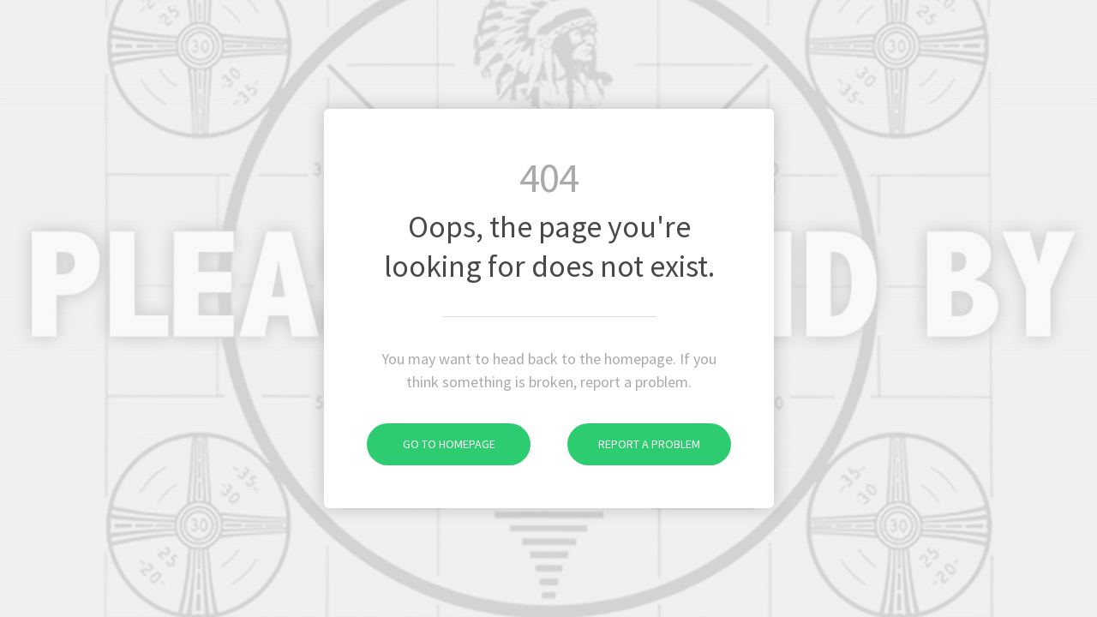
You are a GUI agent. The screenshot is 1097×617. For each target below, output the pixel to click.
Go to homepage (431, 444)
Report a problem (633, 444)
